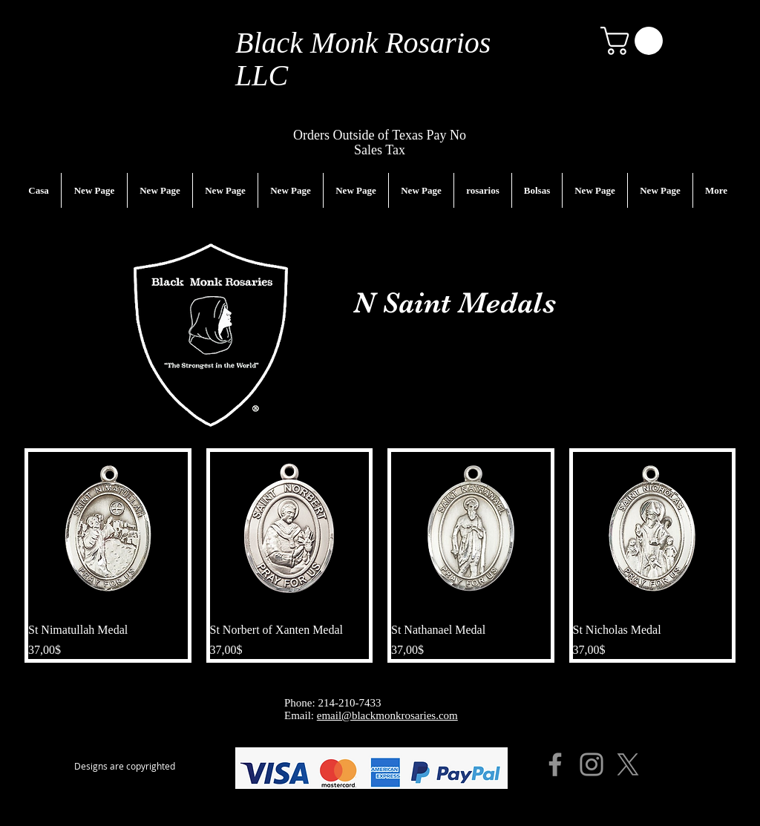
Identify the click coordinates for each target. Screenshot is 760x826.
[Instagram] (591, 764)
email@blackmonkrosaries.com (387, 715)
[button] (634, 41)
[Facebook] (555, 764)
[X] (627, 764)
